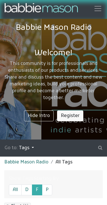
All (15, 190)
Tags (25, 148)
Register (70, 116)
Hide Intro (39, 116)
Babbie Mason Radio (26, 162)
